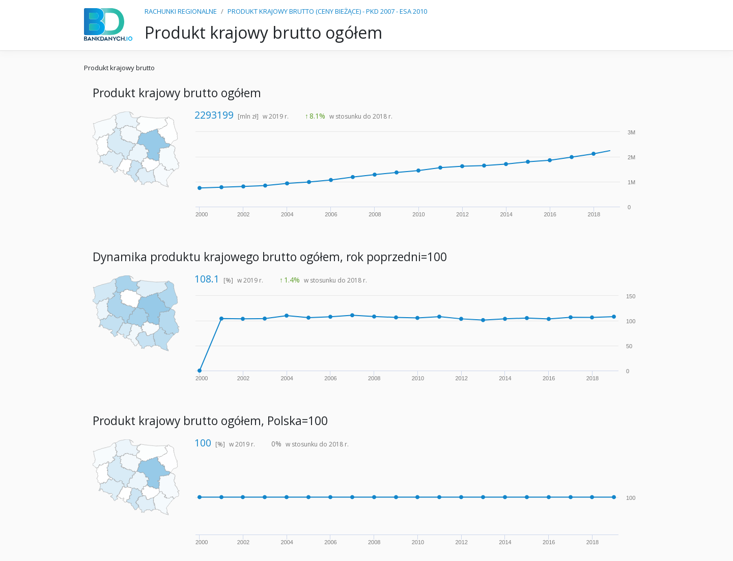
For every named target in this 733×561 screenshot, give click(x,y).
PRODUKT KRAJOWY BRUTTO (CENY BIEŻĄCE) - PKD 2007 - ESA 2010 (327, 11)
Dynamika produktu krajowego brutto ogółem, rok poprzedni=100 (270, 257)
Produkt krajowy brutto (119, 67)
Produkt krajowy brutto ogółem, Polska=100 (210, 421)
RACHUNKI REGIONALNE (181, 11)
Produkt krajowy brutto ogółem (177, 93)
